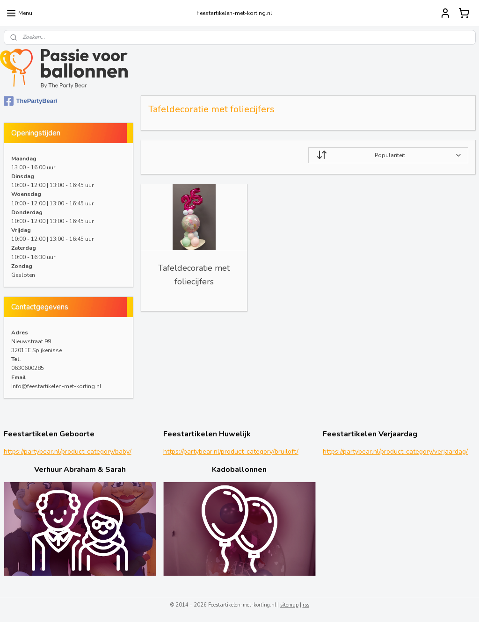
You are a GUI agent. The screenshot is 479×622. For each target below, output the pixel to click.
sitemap (289, 604)
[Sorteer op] (387, 155)
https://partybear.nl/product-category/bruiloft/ (230, 451)
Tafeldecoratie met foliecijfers (194, 274)
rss (306, 604)
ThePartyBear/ (31, 101)
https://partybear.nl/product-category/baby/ (67, 451)
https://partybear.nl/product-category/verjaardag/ (395, 451)
